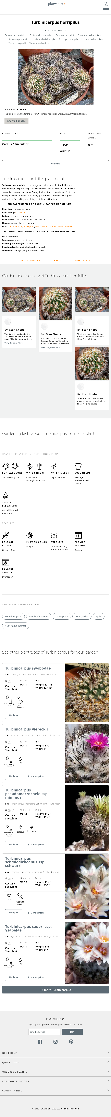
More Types (82, 260)
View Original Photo (14, 343)
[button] (35, 777)
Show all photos (16, 120)
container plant (15, 226)
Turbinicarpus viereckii (26, 729)
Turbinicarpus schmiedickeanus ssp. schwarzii (25, 862)
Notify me (55, 164)
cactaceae (20, 212)
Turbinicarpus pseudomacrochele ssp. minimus (27, 794)
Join (72, 1031)
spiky (50, 226)
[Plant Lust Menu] (5, 4)
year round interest (63, 226)
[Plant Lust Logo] (57, 4)
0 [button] (106, 3)
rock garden (41, 226)
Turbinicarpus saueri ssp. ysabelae (28, 928)
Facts (58, 260)
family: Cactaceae (38, 616)
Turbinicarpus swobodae (28, 668)
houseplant (29, 226)
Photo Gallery (30, 260)
